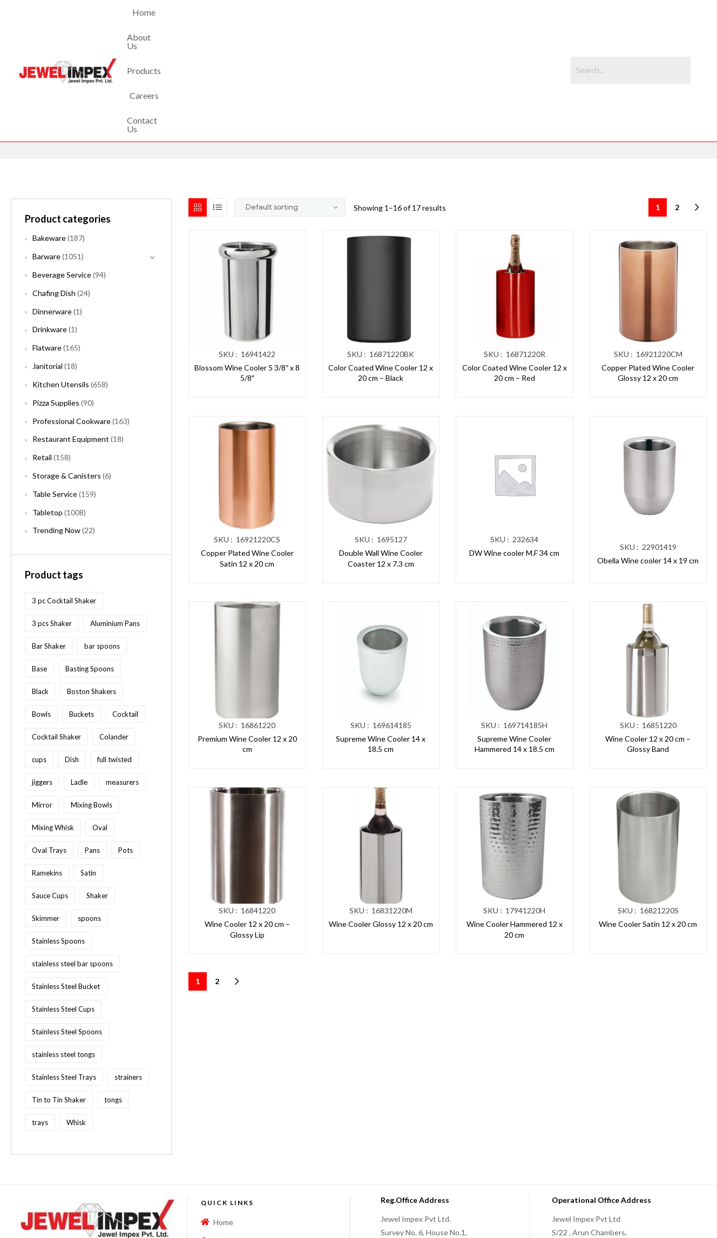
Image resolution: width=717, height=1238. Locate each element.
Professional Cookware (71, 329)
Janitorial (47, 274)
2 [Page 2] (677, 115)
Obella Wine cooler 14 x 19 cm (648, 469)
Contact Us (438, 24)
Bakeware (49, 146)
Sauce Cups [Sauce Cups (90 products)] (50, 803)
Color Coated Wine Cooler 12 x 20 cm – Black (380, 282)
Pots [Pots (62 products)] (125, 758)
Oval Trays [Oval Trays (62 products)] (49, 758)
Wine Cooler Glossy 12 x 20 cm (381, 832)
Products (339, 24)
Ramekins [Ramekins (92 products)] (47, 781)
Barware (46, 165)
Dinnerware (52, 219)
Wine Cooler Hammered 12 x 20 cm (514, 838)
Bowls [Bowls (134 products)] (41, 622)
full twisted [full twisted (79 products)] (114, 667)
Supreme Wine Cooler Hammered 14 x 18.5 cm (514, 652)
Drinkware (49, 238)
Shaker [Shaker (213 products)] (97, 803)
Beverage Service (61, 183)
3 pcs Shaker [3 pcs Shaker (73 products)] (52, 531)
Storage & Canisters (66, 384)
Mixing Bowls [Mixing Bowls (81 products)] (91, 713)
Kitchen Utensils (60, 293)
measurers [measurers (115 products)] (122, 690)
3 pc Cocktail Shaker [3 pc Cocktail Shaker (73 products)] (64, 508)
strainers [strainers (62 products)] (128, 985)
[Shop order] (290, 116)
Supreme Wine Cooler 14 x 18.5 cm (380, 652)
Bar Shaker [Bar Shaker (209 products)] (49, 554)
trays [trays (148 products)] (40, 1030)
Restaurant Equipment (70, 347)
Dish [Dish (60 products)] (72, 667)
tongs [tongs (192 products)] (113, 1008)
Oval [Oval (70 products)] (99, 735)
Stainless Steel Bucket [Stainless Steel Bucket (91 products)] (66, 894)
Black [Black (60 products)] (40, 599)
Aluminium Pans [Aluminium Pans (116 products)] (115, 531)
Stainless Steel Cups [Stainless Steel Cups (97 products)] (63, 917)
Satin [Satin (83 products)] (88, 781)
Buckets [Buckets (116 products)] (81, 622)
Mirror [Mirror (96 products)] (42, 713)
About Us (288, 24)
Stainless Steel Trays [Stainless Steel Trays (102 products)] (64, 985)
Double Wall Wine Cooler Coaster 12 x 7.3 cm (381, 467)
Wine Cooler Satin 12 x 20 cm (648, 832)
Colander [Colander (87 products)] (113, 645)
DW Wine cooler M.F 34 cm (514, 461)
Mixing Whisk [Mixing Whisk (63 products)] (53, 735)
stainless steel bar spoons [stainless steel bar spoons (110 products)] (72, 871)
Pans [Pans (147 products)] (92, 758)
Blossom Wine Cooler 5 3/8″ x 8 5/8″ (247, 282)
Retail (42, 366)
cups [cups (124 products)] (39, 667)
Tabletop (47, 420)
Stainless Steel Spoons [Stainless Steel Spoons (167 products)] (67, 940)
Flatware (47, 256)
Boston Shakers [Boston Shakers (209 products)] (91, 599)
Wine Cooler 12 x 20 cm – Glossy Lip (247, 838)
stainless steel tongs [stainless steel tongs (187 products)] (63, 962)
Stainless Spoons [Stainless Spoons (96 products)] (58, 849)
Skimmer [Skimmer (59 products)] (45, 826)
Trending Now (56, 438)
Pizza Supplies (55, 310)
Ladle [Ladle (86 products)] (79, 690)
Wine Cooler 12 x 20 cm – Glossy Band (648, 652)
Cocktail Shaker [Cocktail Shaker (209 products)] (56, 645)
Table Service (54, 402)
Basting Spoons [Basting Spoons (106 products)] (89, 577)
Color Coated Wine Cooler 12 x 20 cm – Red (514, 282)
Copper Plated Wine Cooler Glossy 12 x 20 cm (647, 282)
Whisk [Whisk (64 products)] (76, 1030)
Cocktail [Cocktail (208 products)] (125, 622)
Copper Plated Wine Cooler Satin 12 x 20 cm (247, 467)
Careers (386, 24)
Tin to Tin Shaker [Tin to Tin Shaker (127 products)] (59, 1008)
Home (242, 24)
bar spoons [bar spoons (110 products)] (102, 554)
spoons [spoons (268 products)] (89, 826)
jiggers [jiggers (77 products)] (42, 690)
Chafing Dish (54, 201)
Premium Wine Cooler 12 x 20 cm (247, 652)
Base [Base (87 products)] (39, 577)
